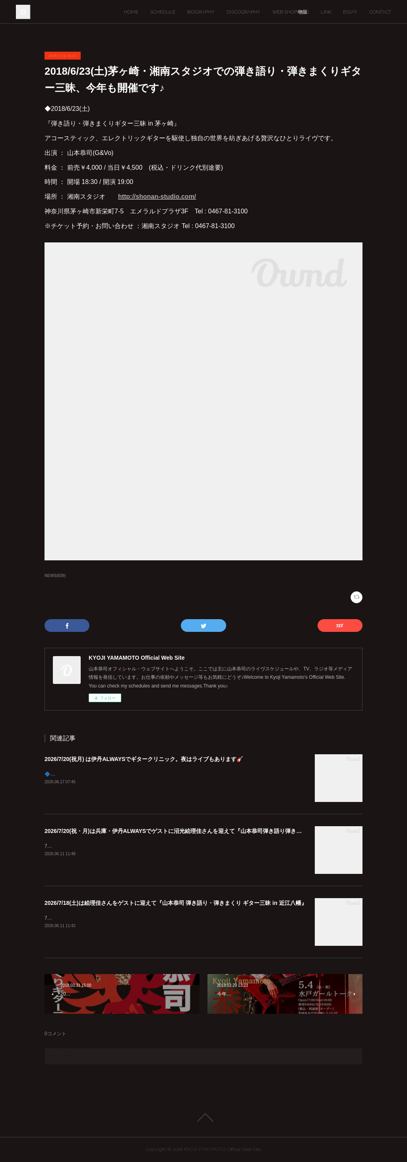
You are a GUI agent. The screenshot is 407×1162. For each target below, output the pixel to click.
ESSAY (350, 12)
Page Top (203, 1117)
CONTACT (380, 12)
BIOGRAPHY (201, 12)
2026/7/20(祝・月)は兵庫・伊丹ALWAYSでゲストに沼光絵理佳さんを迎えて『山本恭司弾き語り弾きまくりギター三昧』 (195, 831)
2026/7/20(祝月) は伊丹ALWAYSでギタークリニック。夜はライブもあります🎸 (144, 759)
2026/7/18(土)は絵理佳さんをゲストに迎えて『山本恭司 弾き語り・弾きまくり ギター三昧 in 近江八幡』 (176, 903)
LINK (326, 12)
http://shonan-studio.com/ (157, 196)
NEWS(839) (55, 575)
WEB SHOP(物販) (290, 12)
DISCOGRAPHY (243, 12)
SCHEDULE (162, 12)
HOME (131, 12)
